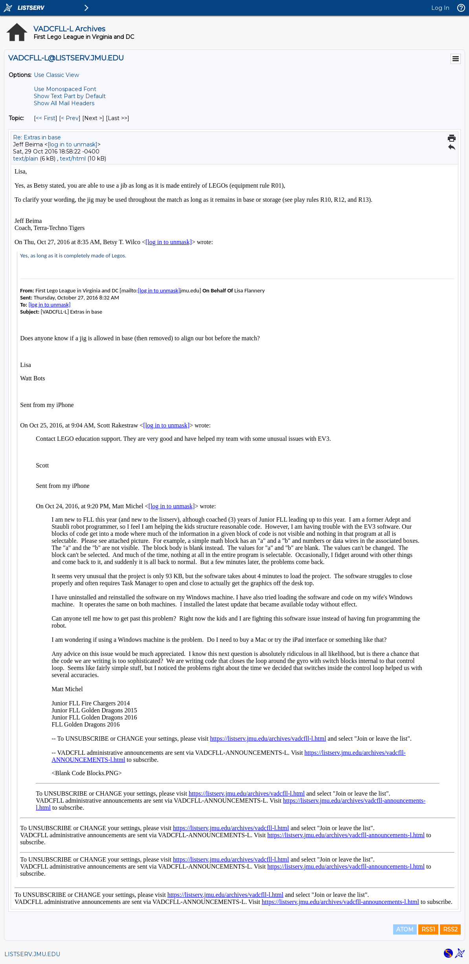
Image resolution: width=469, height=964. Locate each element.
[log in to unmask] (72, 144)
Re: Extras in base (37, 137)
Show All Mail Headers (64, 103)
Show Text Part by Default (70, 96)
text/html (73, 158)
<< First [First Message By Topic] (45, 118)
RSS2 (450, 929)
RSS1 (428, 929)
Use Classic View (56, 75)
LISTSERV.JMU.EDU (32, 954)
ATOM (405, 929)
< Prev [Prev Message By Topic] (70, 118)
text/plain (25, 158)
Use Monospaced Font (65, 89)
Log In (440, 7)
